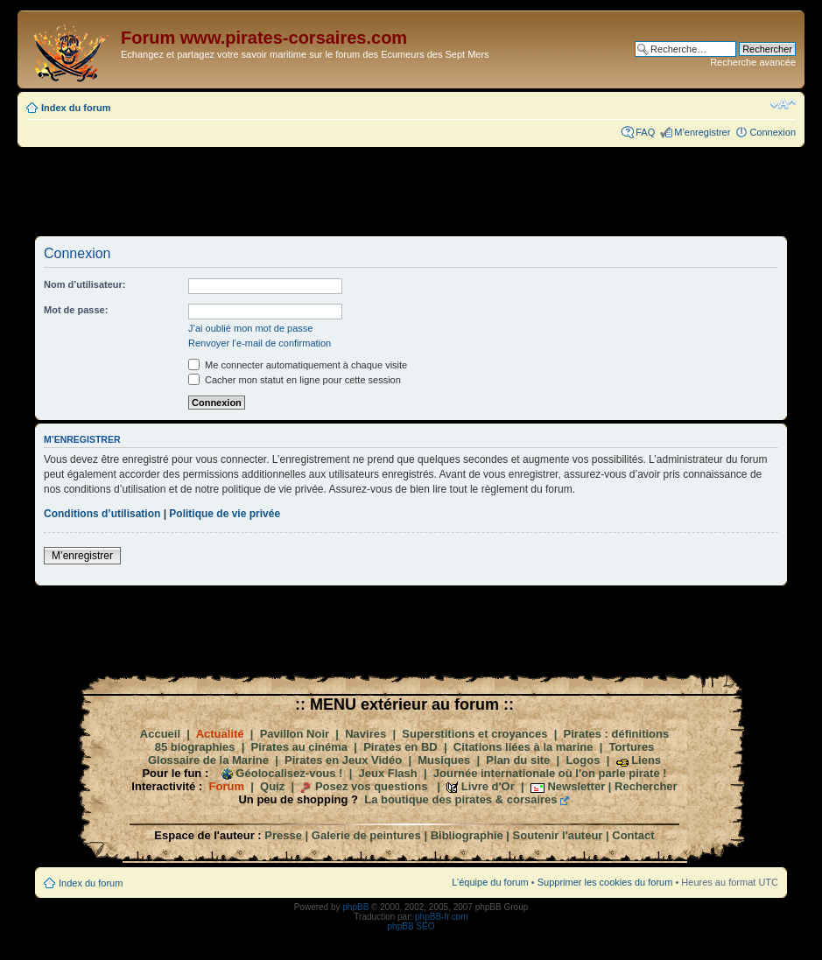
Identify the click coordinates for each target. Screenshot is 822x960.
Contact (633, 835)
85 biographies (195, 746)
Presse (283, 835)
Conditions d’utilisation (102, 514)
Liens (646, 760)
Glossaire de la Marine (208, 760)
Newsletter (576, 786)
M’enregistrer (702, 132)
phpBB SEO (411, 926)
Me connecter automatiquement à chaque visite (297, 365)
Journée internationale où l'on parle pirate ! (550, 773)
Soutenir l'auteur (558, 835)
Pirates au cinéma (299, 746)
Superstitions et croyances (474, 733)
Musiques (444, 760)
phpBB (355, 907)
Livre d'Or (488, 786)
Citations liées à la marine (523, 746)
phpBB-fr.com (441, 916)
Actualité (220, 733)
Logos (583, 760)
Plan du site (518, 760)
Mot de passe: (76, 310)
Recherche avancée (753, 62)
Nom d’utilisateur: (85, 284)
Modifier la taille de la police (783, 104)
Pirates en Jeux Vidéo (343, 760)
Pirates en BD (400, 746)
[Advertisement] (411, 190)
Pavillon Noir (294, 733)
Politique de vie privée (224, 514)
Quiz (272, 786)
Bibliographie (467, 835)
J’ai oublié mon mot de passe (250, 328)
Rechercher (646, 786)
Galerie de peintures (366, 835)
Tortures (632, 746)
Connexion (772, 132)
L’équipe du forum (490, 882)
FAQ (645, 132)
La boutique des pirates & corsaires (460, 799)
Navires (365, 733)
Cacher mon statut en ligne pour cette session (294, 380)
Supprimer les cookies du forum (605, 882)
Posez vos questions (371, 786)
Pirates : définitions (617, 733)
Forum (226, 786)
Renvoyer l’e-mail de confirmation (259, 343)
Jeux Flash (388, 773)
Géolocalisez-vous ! (288, 773)
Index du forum (75, 107)
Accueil (160, 733)
